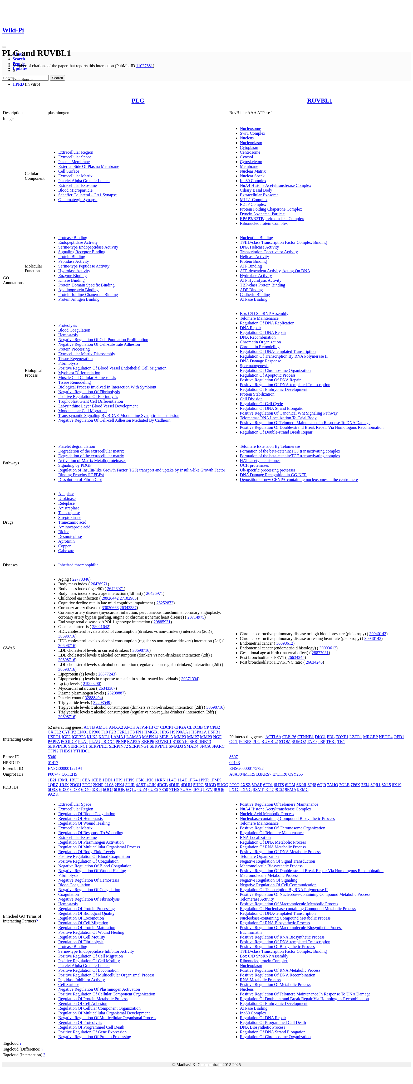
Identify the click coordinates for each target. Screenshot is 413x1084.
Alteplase (66, 494)
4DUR (174, 784)
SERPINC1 (78, 746)
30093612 (284, 643)
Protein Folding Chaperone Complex (271, 209)
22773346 (80, 579)
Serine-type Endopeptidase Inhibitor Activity (96, 951)
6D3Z (75, 789)
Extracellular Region (75, 152)
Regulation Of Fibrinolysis (81, 942)
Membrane (249, 166)
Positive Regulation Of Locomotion (88, 970)
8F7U (197, 789)
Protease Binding (72, 237)
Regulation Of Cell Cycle (261, 403)
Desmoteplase (70, 536)
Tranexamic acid (72, 522)
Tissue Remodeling (74, 382)
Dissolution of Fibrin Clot (80, 479)
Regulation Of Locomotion (81, 918)
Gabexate (66, 550)
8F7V (208, 789)
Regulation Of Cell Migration (83, 923)
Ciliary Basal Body (256, 190)
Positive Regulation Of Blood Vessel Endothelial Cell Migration (112, 368)
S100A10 (180, 741)
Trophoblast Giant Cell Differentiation (90, 401)
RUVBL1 (319, 100)
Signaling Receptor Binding (81, 252)
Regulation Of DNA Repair (263, 332)
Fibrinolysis (68, 363)
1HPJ (117, 780)
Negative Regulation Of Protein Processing (94, 1036)
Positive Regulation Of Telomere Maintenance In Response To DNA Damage (305, 422)
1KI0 (149, 780)
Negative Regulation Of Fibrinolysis (89, 392)
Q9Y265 (295, 774)
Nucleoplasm (251, 142)
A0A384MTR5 (242, 774)
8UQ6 (219, 789)
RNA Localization (255, 837)
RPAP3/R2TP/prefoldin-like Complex (272, 218)
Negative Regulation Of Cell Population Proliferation (103, 339)
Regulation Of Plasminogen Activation (91, 842)
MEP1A (166, 737)
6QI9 (321, 784)
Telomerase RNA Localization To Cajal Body (278, 418)
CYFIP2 (69, 732)
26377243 (106, 674)
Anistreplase (68, 508)
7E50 (163, 789)
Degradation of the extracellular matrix (91, 451)
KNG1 (104, 737)
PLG (137, 100)
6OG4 (97, 789)
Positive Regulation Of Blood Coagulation (94, 856)
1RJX (64, 784)
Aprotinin (66, 541)
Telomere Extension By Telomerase (270, 446)
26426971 (99, 584)
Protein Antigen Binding (78, 299)
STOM (285, 741)
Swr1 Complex (252, 133)
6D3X (53, 789)
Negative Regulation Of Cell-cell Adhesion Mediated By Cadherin (114, 420)
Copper (64, 546)
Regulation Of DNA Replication (267, 323)
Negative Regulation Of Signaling (268, 880)
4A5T (140, 784)
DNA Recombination (258, 337)
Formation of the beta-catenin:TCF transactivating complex (290, 451)
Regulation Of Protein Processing (86, 908)
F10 (104, 732)
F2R (112, 732)
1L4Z (182, 780)
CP (206, 727)
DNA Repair (250, 327)
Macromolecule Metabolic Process (269, 875)
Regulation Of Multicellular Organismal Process (99, 847)
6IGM (290, 784)
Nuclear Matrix (253, 171)
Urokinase (67, 498)
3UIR (130, 784)
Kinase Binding (71, 280)
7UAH (186, 789)
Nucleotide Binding (256, 237)
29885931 (162, 622)
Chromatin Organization (260, 342)
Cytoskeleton (251, 161)
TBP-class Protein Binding (262, 285)
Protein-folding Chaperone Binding (88, 294)
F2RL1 (123, 732)
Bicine (63, 531)
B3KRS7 (264, 774)
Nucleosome (250, 128)
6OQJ (108, 789)
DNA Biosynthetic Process (262, 1027)
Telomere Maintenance (259, 318)
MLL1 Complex (253, 199)
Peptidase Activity (73, 261)
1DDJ (107, 780)
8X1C (234, 789)
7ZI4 (365, 784)
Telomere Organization (259, 856)
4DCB (162, 784)
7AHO (332, 784)
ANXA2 (116, 727)
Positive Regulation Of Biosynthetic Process (277, 946)
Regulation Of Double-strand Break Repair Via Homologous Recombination (304, 998)
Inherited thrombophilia (78, 565)
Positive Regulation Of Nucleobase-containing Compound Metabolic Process (305, 894)
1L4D (171, 780)
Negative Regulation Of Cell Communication (278, 885)
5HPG (198, 784)
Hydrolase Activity (74, 271)
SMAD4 (191, 746)
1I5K (139, 780)
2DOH (75, 784)
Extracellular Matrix (75, 176)
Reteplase (66, 503)
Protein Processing (74, 349)
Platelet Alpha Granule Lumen (84, 180)
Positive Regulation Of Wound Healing (91, 932)
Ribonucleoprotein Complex (264, 223)
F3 (132, 732)
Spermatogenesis (254, 365)
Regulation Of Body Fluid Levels (86, 851)
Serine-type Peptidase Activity (84, 266)
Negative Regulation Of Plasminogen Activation (99, 989)
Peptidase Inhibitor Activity (81, 980)
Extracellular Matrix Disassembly (86, 354)
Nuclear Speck (252, 176)
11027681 (144, 66)
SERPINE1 (98, 746)
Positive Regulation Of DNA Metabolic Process (280, 851)
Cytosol (246, 157)
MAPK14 (150, 737)
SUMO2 (299, 741)
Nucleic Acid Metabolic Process (267, 813)
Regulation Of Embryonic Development (273, 389)
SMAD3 (176, 746)
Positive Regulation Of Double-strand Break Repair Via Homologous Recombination (312, 427)
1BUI (74, 780)
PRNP (121, 741)
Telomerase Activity (257, 899)
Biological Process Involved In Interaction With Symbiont (107, 387)
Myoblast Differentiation (79, 373)
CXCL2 (54, 732)
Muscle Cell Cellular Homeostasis (87, 377)
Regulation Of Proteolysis (80, 1022)
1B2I (52, 780)
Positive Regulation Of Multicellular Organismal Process (106, 975)
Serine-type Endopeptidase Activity (88, 247)
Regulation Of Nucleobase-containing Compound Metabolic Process (298, 908)
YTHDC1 (81, 751)
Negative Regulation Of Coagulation (89, 889)
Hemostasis (68, 335)
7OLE (344, 784)
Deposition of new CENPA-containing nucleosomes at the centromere (299, 479)
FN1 (139, 732)
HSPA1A (198, 732)
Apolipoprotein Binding (78, 290)
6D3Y (64, 789)
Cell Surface (68, 171)
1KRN (160, 780)
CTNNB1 (305, 737)
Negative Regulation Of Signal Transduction (277, 861)
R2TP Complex (253, 204)
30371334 (189, 679)
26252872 (164, 603)
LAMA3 (133, 737)
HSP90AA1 (180, 732)
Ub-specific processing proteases (268, 470)
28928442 (110, 598)
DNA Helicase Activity (259, 247)
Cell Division (251, 399)
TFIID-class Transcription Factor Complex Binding (283, 242)
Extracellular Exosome (77, 185)
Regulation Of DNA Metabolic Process (273, 842)
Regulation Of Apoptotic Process (268, 375)
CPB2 (215, 727)
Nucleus (247, 138)
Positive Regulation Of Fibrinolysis (88, 396)
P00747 (54, 774)
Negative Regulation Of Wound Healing (92, 870)
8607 (233, 757)
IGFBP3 (79, 737)
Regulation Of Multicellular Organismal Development (104, 1013)
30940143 (377, 633)
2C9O (234, 784)
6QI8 (311, 784)
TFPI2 (53, 751)
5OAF (257, 784)
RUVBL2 (270, 741)
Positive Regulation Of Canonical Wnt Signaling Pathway (289, 413)
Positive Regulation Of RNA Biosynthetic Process (282, 937)
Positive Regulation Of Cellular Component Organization (106, 994)
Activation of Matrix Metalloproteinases (92, 460)
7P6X (355, 784)
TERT (331, 741)
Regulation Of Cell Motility (81, 937)
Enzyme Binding (72, 275)
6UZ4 (142, 789)
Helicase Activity (254, 256)
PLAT (83, 741)
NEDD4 (385, 737)
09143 (234, 762)
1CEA (85, 780)
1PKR (204, 780)
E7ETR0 (279, 774)
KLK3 (92, 737)
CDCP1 (166, 727)
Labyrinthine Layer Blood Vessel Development (98, 406)
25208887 (115, 693)
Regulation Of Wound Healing (84, 823)
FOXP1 (342, 737)
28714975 (196, 617)
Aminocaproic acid (74, 527)
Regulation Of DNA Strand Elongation (273, 408)
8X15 (386, 784)
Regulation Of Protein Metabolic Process (92, 998)
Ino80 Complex (253, 180)
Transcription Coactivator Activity (269, 252)
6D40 (86, 789)
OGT (233, 741)
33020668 (110, 607)
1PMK (215, 780)
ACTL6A (273, 737)
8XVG (246, 789)
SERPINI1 (159, 746)
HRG (164, 732)
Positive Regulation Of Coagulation (88, 861)
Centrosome (250, 152)
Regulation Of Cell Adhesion (82, 1003)
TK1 (341, 741)
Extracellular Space (74, 157)
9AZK (53, 794)
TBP (321, 741)
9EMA (290, 789)
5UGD (210, 784)
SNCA (204, 746)
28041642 (100, 626)
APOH (130, 727)
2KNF (98, 784)
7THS (174, 789)
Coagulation (68, 894)
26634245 (296, 657)
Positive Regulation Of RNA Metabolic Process (280, 970)
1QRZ (53, 784)
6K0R (301, 784)
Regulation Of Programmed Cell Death (91, 1027)
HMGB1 (151, 732)
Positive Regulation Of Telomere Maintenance (279, 804)
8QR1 (376, 784)
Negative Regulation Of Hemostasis (88, 880)
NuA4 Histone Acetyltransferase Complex (275, 185)
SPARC (218, 746)
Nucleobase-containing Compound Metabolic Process (285, 918)
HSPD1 (54, 737)
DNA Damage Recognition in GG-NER (273, 475)
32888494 (93, 698)
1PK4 (193, 780)
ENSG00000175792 (246, 768)
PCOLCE (69, 741)
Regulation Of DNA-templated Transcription (278, 351)
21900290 (91, 683)
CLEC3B (195, 727)
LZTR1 (356, 737)
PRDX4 (108, 741)
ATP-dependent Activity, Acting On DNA (275, 271)
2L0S (109, 784)
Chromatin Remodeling (260, 346)
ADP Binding (251, 290)
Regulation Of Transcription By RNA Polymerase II (284, 356)
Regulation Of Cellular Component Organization (99, 1008)
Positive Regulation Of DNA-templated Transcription (285, 384)
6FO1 (268, 784)
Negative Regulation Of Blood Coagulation (94, 866)
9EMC (302, 789)
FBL (331, 737)
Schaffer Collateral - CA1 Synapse (87, 195)
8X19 (396, 784)
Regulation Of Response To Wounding (90, 832)
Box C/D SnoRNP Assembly (264, 313)
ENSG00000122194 (65, 768)
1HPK (129, 780)
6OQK (119, 789)
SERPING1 (139, 746)
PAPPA (54, 741)
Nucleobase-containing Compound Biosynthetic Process (287, 818)
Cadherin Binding (255, 294)
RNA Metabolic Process (260, 980)
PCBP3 (245, 741)
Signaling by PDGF (74, 465)
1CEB (96, 780)
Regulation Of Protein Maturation (86, 927)
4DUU (186, 784)
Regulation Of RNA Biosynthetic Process (275, 923)
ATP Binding (251, 266)
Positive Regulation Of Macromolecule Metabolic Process (289, 904)
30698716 (66, 636)
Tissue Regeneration (75, 358)
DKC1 (320, 737)
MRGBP (370, 737)
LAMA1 (118, 737)
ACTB (89, 727)
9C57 (269, 789)
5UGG (222, 784)
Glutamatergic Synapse (77, 199)
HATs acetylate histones (260, 460)
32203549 (101, 702)
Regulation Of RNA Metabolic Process (273, 847)
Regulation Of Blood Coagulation (86, 813)
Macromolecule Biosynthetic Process (271, 866)
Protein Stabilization (257, 394)
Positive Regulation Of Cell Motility (89, 961)
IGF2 (66, 737)
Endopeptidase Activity (78, 242)
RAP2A (133, 741)
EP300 (94, 732)
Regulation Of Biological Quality (86, 913)
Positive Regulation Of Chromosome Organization (282, 828)
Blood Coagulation (74, 330)
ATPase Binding (253, 299)
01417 (53, 762)
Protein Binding (71, 256)
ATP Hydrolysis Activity (261, 280)
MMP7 (193, 737)
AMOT (102, 727)
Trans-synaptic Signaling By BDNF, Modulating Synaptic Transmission (118, 415)
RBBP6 (147, 741)
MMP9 (206, 737)
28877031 (320, 652)
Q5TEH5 (69, 774)
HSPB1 (214, 732)
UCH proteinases (254, 465)
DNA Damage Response (260, 361)
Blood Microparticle (75, 190)
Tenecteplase (69, 513)
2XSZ (245, 784)
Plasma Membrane (74, 161)
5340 (52, 757)
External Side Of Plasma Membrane (88, 166)
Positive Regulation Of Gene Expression (92, 1032)
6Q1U (131, 789)
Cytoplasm (249, 147)
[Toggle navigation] (4, 46)
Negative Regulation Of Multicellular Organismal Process (107, 1017)
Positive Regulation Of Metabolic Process (275, 984)
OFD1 (399, 737)
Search (19, 59)
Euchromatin (251, 932)
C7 (156, 727)
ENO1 (82, 732)
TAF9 (312, 741)
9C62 (279, 789)
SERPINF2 (118, 746)
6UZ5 (153, 789)
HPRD (18, 84)
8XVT (258, 789)
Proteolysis (67, 325)
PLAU (94, 741)
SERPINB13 (200, 741)
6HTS (279, 784)
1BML (62, 780)
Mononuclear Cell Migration (82, 411)
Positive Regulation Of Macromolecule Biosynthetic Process (291, 927)
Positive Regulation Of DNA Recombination (277, 975)
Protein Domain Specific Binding (86, 285)
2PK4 (119, 784)
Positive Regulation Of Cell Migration (90, 956)
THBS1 (66, 751)
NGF (217, 737)
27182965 (128, 598)
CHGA (180, 727)
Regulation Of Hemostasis (80, 818)
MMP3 (180, 737)
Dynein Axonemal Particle (262, 214)
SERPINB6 (57, 746)
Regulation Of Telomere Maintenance (272, 832)
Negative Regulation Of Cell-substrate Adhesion (99, 344)
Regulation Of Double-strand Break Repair (276, 432)
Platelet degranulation (76, 446)
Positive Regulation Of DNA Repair (270, 380)
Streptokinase (69, 517)
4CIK (151, 784)
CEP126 (289, 737)
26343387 (128, 607)
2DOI (87, 784)
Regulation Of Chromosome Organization (275, 370)
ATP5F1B (144, 727)
